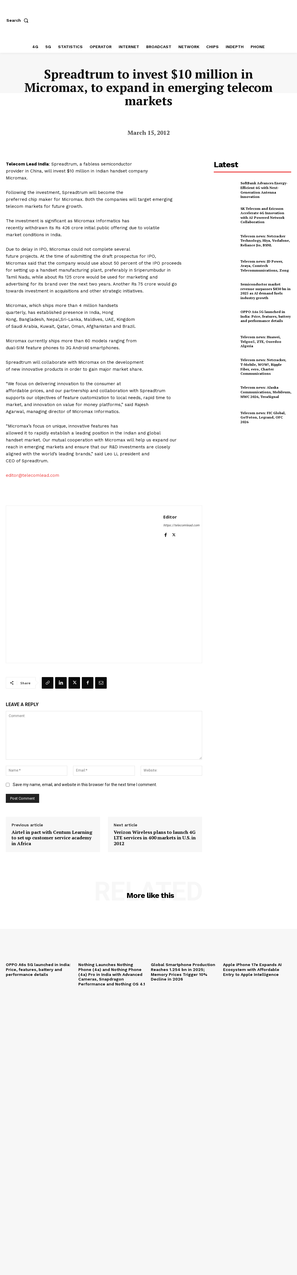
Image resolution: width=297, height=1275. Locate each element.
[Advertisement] (255, 475)
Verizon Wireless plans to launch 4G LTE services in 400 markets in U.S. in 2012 (155, 838)
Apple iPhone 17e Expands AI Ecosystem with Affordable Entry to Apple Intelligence (252, 969)
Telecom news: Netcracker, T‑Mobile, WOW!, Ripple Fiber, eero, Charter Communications (263, 367)
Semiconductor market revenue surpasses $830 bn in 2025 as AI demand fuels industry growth (265, 291)
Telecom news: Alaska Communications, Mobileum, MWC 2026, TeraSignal (265, 392)
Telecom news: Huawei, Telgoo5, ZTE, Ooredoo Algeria (260, 341)
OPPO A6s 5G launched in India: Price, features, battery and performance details (265, 316)
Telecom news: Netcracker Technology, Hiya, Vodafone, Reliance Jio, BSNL (265, 240)
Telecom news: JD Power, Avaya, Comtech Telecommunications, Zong (264, 265)
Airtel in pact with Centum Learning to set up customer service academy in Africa (52, 838)
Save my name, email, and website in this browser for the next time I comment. (85, 784)
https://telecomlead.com (181, 525)
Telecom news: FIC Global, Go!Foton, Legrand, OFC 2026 (263, 417)
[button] (18, 20)
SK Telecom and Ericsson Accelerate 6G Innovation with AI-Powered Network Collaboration (262, 215)
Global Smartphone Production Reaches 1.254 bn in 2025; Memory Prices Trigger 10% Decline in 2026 (183, 971)
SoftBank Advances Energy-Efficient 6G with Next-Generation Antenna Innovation (264, 190)
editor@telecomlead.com (32, 475)
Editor (170, 517)
